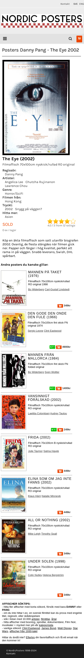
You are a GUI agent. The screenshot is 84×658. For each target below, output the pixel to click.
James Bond (48, 628)
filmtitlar (45, 619)
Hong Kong (13, 201)
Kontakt (65, 3)
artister (36, 619)
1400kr (63, 388)
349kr (64, 305)
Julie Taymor (35, 451)
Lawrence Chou (16, 186)
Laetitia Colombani (39, 413)
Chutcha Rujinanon (40, 182)
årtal (53, 619)
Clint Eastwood (52, 330)
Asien (9, 217)
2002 (9, 209)
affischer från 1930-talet (23, 631)
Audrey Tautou (58, 413)
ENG (81, 3)
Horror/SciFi (14, 193)
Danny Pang (14, 174)
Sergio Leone (35, 330)
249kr (64, 429)
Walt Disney (64, 628)
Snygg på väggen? (28, 209)
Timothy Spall (49, 533)
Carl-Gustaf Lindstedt (57, 289)
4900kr (63, 346)
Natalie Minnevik (51, 496)
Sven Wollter (52, 372)
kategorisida (46, 625)
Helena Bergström (53, 575)
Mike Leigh (34, 533)
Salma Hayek (51, 451)
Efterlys (30, 637)
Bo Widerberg (36, 289)
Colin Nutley (35, 575)
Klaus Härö (34, 496)
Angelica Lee (14, 182)
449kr (64, 470)
